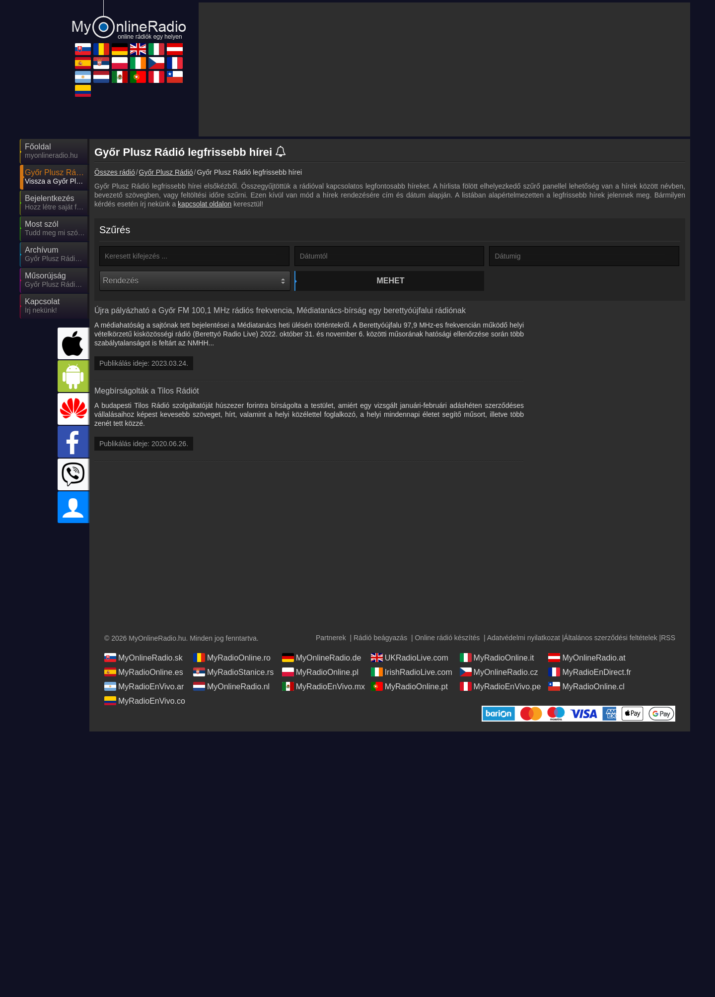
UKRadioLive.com (409, 667)
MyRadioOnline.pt (409, 696)
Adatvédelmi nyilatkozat (523, 648)
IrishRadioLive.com (411, 681)
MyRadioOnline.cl (586, 696)
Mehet (391, 280)
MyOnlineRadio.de (321, 667)
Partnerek (331, 648)
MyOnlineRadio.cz (499, 681)
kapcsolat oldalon (204, 204)
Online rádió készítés (447, 648)
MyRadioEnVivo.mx (323, 696)
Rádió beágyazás (380, 648)
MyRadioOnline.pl (320, 681)
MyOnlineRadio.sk (143, 667)
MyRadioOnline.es (143, 681)
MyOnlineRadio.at (586, 667)
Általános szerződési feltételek (610, 648)
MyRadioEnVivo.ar (144, 696)
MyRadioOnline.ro (232, 667)
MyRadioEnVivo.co (144, 710)
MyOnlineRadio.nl (231, 696)
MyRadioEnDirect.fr (589, 681)
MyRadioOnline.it (497, 667)
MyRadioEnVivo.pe (500, 696)
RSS (668, 648)
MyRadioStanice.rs (233, 681)
